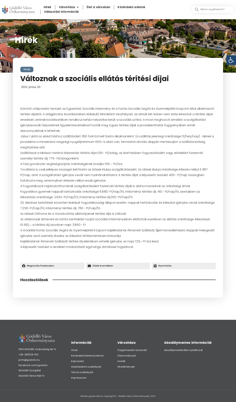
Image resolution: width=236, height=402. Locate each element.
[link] (231, 60)
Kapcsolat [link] (77, 361)
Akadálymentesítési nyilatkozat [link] (183, 350)
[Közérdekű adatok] (131, 7)
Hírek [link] (27, 69)
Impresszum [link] (78, 378)
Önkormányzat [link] (126, 355)
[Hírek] (47, 7)
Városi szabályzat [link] (82, 372)
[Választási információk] (61, 12)
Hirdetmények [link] (126, 366)
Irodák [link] (121, 361)
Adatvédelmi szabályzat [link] (86, 366)
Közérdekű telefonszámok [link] (87, 355)
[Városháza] (69, 7)
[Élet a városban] (98, 7)
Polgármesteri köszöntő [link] (132, 350)
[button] (52, 266)
